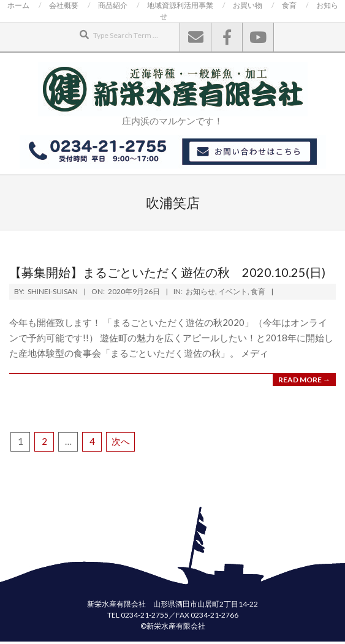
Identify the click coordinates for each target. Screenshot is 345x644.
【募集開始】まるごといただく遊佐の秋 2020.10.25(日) (167, 272)
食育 (258, 291)
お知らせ (200, 291)
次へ (121, 441)
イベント (233, 291)
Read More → (304, 379)
